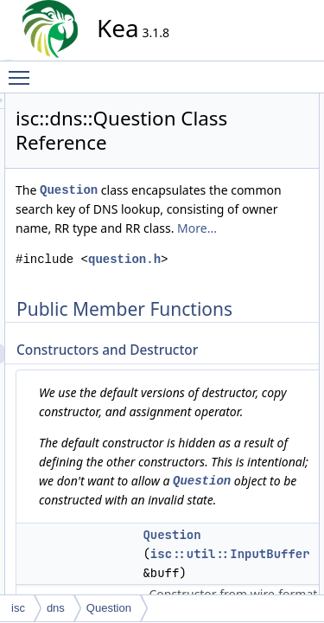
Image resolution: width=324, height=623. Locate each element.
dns (56, 607)
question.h (214, 378)
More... (191, 328)
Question (224, 214)
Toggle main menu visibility (23, 70)
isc (18, 607)
